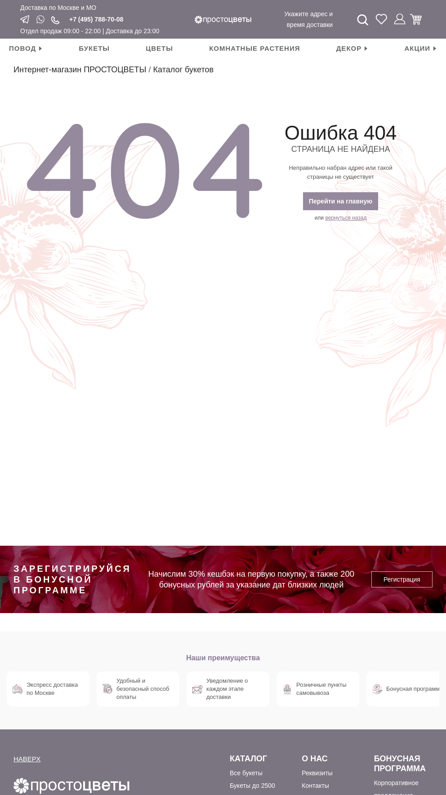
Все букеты (246, 773)
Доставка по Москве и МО (58, 7)
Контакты (315, 785)
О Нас (315, 758)
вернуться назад (345, 218)
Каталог (248, 758)
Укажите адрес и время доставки (308, 19)
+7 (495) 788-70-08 (96, 19)
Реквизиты (317, 773)
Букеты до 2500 (252, 785)
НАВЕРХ (26, 759)
